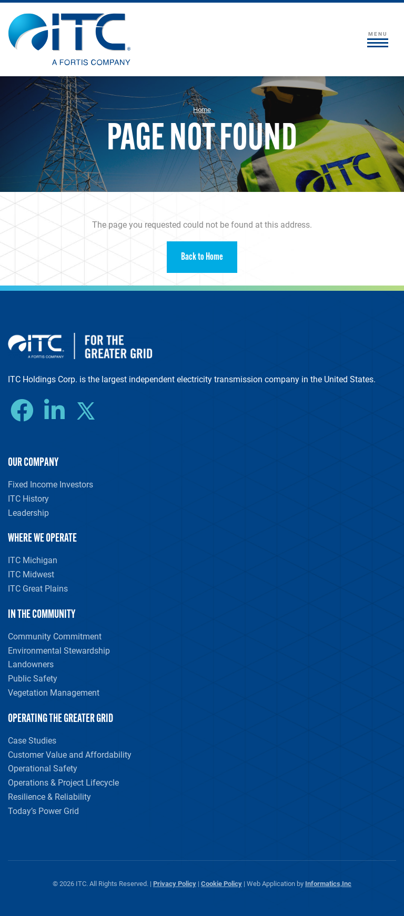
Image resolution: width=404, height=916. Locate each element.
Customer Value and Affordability (70, 754)
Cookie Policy (221, 883)
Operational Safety (42, 767)
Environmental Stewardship (59, 650)
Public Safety (32, 678)
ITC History (28, 498)
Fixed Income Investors (50, 484)
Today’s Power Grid (43, 810)
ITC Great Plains (38, 588)
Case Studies (32, 740)
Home (202, 109)
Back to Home (202, 257)
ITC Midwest (31, 573)
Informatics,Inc (328, 883)
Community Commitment (55, 636)
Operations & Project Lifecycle (63, 782)
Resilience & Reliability (49, 796)
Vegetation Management (53, 692)
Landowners (31, 663)
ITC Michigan (32, 559)
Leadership (28, 512)
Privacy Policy (174, 883)
